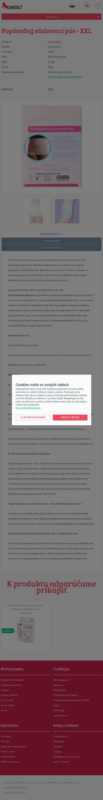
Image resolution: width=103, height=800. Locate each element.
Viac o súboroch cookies (28, 408)
